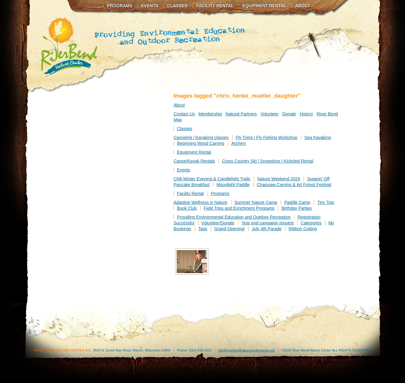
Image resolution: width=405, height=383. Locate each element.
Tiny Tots (325, 202)
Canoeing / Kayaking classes (201, 137)
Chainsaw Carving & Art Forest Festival (294, 184)
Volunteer (270, 113)
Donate (289, 113)
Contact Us (184, 113)
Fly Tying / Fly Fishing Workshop (267, 137)
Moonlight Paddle (232, 184)
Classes (177, 5)
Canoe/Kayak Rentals (194, 161)
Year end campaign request (268, 222)
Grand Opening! (229, 228)
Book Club (187, 208)
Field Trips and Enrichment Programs (239, 208)
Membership (210, 113)
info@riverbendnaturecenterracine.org (246, 350)
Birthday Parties (296, 208)
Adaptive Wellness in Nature (200, 202)
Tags (202, 228)
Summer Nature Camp (255, 202)
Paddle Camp (297, 202)
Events (150, 5)
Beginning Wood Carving (200, 143)
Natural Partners (241, 113)
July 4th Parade (266, 228)
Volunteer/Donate (217, 222)
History (306, 113)
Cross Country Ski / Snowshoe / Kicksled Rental (267, 161)
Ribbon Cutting (303, 228)
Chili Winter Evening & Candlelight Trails (212, 178)
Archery (238, 143)
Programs (119, 5)
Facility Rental (215, 5)
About (302, 5)
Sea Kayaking (317, 137)
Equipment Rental (264, 5)
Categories (311, 222)
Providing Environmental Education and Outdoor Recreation (234, 217)
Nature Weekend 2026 (278, 178)
